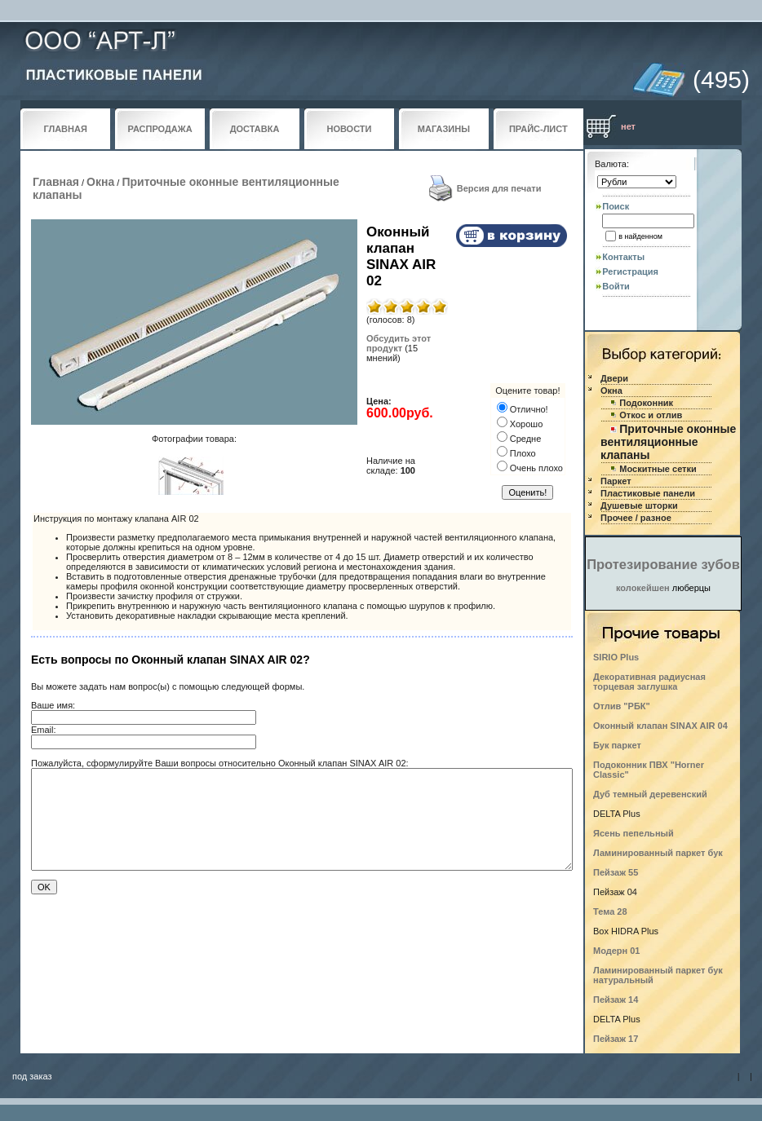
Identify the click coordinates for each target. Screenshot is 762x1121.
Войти (616, 286)
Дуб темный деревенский (650, 794)
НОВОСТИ (348, 129)
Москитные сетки (657, 469)
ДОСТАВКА (255, 129)
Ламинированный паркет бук (658, 853)
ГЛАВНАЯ (65, 129)
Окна (100, 181)
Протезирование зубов (663, 564)
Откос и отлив (650, 415)
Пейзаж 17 (615, 1039)
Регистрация (630, 271)
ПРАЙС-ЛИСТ (538, 129)
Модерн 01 (616, 950)
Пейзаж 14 (615, 999)
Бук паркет (617, 745)
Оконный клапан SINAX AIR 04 (660, 725)
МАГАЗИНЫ (444, 129)
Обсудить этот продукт (398, 343)
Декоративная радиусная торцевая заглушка (649, 681)
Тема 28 (610, 911)
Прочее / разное (635, 518)
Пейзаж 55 (615, 872)
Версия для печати (499, 188)
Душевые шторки (639, 505)
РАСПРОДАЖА (160, 129)
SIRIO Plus (616, 657)
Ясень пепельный (633, 833)
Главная (56, 181)
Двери (614, 378)
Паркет (615, 481)
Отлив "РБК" (621, 706)
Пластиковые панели (647, 493)
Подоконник (646, 403)
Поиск (615, 206)
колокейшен (643, 588)
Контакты (623, 257)
